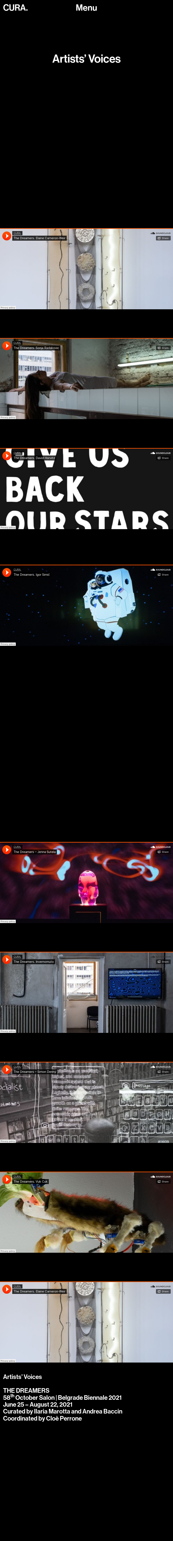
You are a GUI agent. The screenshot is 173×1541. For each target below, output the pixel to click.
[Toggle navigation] (86, 8)
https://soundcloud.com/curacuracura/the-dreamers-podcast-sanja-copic (84, 192)
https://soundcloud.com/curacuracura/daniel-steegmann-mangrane (78, 681)
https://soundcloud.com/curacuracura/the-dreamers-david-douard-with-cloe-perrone (81, 149)
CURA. (15, 8)
